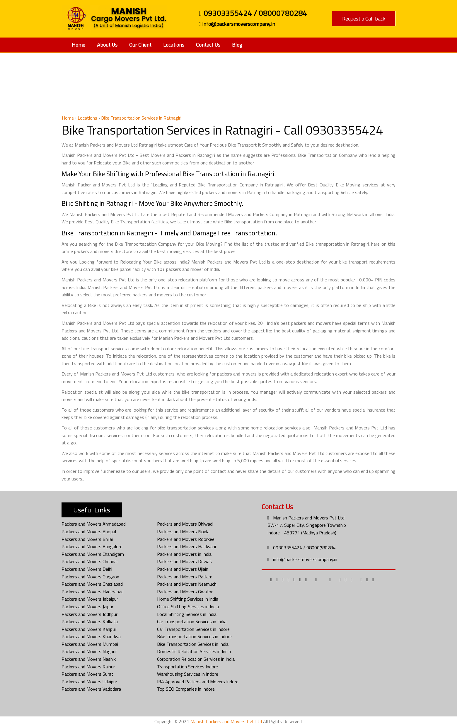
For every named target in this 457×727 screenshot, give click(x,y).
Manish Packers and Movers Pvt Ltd (309, 517)
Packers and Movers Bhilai (87, 539)
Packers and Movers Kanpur (89, 629)
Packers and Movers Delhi (87, 569)
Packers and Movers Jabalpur (90, 598)
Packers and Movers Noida (183, 531)
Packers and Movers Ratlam (184, 576)
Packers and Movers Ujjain (182, 569)
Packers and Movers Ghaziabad (92, 583)
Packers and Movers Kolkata (90, 621)
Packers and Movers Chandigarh (93, 554)
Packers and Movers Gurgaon (90, 576)
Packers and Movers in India (184, 554)
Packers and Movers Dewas (184, 561)
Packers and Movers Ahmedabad (94, 523)
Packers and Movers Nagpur (89, 651)
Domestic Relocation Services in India (194, 651)
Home (78, 45)
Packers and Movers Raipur (88, 666)
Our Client (140, 45)
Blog (237, 45)
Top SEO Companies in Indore (186, 688)
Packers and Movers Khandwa (91, 636)
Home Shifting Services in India (187, 598)
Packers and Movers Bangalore (92, 546)
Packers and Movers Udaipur (89, 681)
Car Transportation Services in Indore (193, 629)
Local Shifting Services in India (186, 614)
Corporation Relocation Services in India (196, 659)
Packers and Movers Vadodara (91, 688)
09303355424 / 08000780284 (253, 14)
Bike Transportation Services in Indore (194, 636)
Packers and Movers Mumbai (90, 644)
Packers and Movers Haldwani (186, 546)
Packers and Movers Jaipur (87, 606)
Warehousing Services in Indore (187, 673)
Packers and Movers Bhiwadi (185, 523)
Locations (173, 45)
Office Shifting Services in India (188, 606)
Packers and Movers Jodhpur (89, 614)
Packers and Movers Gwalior (185, 591)
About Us (107, 45)
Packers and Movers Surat (87, 673)
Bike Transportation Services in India (192, 644)
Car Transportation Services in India (191, 621)
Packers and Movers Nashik (89, 659)
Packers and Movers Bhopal (89, 531)
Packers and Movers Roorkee (185, 539)
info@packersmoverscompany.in (237, 24)
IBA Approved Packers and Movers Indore (197, 681)
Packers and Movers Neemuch (186, 583)
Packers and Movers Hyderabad (93, 591)
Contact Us (208, 45)
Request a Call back (363, 19)
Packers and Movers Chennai (89, 561)
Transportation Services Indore (187, 666)
